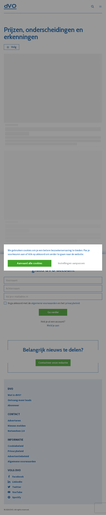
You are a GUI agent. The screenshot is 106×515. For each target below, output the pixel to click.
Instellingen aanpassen (71, 263)
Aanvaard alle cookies (29, 263)
